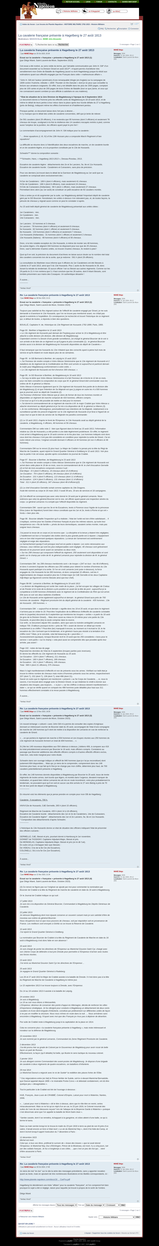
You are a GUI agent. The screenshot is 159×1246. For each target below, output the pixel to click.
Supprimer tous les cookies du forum (106, 1233)
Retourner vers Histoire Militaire (32, 1217)
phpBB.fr (76, 1244)
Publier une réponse (25, 45)
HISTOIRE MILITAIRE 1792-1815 (77, 24)
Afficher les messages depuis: (55, 1205)
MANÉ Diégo (29, 53)
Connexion (135, 29)
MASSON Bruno (36, 39)
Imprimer (131, 23)
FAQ (102, 29)
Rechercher (111, 29)
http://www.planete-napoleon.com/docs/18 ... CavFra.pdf (45, 1179)
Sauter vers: (93, 1217)
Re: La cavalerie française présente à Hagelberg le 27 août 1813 (55, 295)
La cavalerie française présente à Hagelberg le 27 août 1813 (59, 35)
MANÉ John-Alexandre (52, 39)
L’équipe (87, 1233)
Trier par (91, 1205)
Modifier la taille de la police (136, 23)
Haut (138, 290)
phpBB (69, 1241)
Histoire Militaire (98, 24)
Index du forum (29, 24)
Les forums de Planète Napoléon (49, 24)
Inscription (123, 29)
